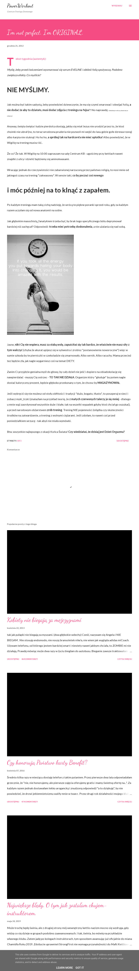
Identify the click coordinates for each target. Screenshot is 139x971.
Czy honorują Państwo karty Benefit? (47, 762)
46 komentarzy (30, 659)
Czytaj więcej (124, 659)
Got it (80, 967)
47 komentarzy (30, 801)
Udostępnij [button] (123, 441)
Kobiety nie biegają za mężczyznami (44, 619)
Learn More (64, 967)
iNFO (19, 441)
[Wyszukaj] (117, 5)
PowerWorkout (20, 6)
